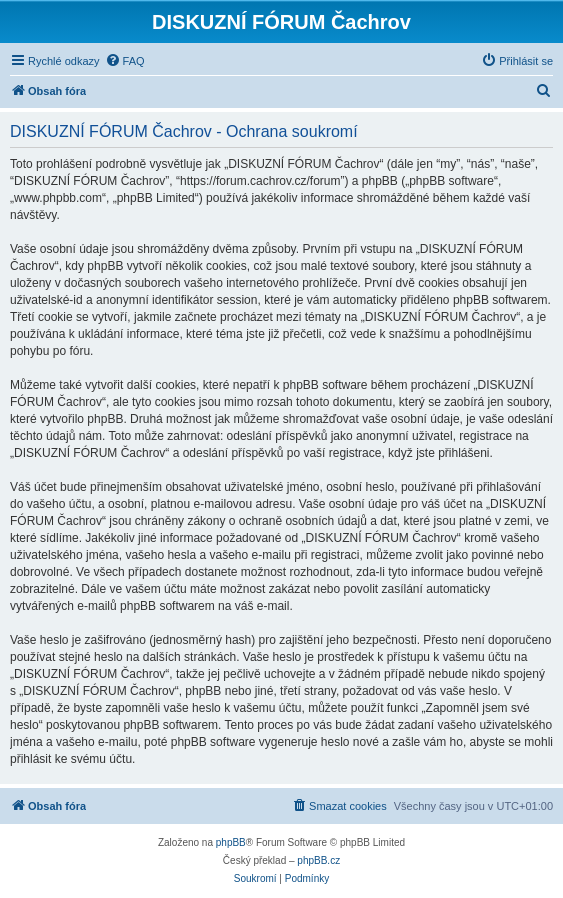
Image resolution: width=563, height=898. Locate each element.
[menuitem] (125, 61)
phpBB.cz (318, 860)
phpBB (231, 842)
